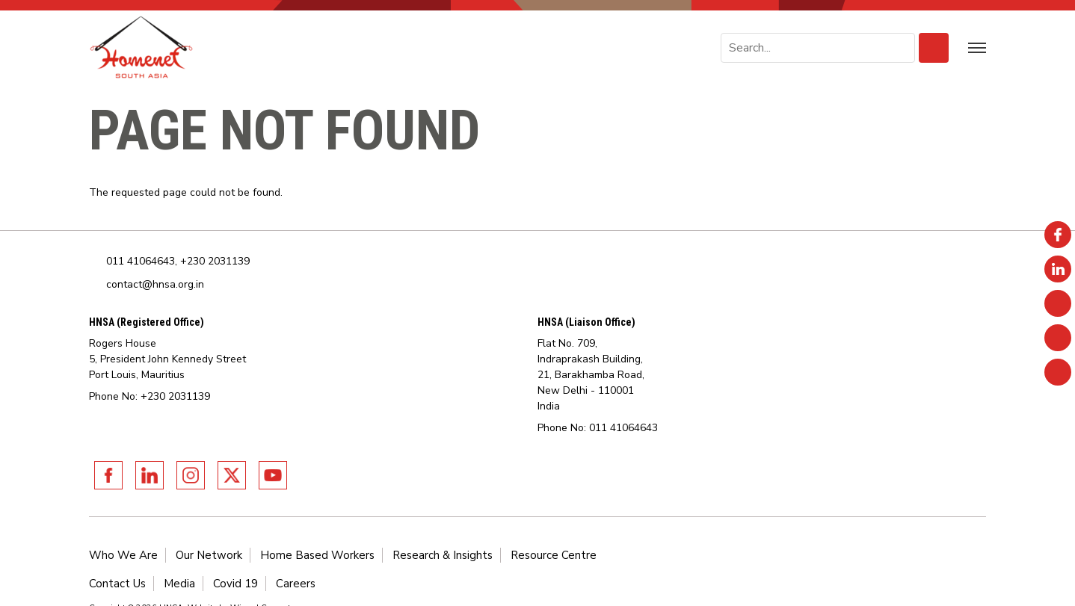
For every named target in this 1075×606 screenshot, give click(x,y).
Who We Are (123, 555)
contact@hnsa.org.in (155, 284)
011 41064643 (140, 261)
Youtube (273, 475)
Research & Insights (442, 555)
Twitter (232, 475)
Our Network (209, 555)
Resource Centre (554, 555)
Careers (295, 583)
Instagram (190, 475)
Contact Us (117, 583)
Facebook (108, 475)
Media (179, 583)
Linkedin (149, 475)
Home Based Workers (317, 555)
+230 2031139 (215, 261)
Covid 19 (235, 583)
